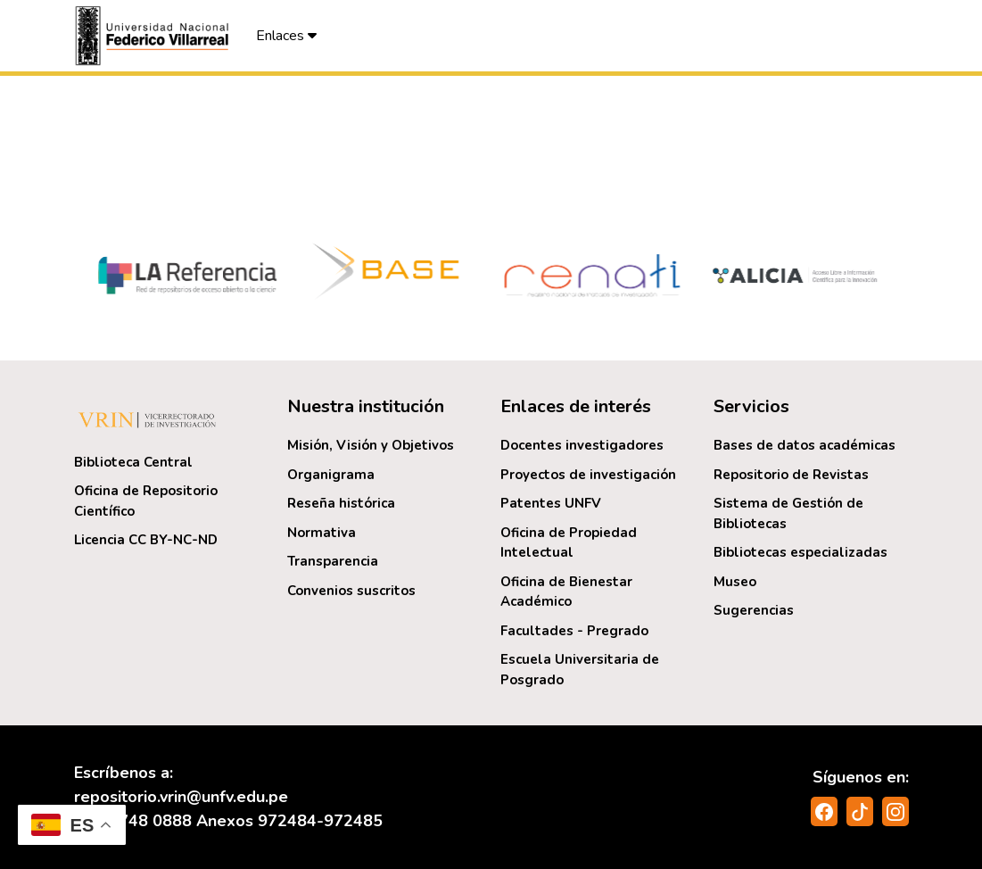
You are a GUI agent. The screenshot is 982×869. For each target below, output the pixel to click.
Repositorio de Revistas (791, 475)
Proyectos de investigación (588, 475)
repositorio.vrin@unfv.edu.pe (181, 796)
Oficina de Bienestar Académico (566, 592)
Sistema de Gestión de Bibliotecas (788, 513)
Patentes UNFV (550, 503)
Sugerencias (754, 610)
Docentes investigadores (582, 445)
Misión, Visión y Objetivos (370, 445)
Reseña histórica (341, 503)
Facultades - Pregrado (574, 631)
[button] (154, 35)
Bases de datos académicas (804, 445)
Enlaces (286, 36)
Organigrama (331, 475)
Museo (735, 582)
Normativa (321, 533)
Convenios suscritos (351, 591)
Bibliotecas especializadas (800, 552)
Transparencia (332, 561)
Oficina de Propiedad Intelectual (568, 543)
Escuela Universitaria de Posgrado (579, 669)
